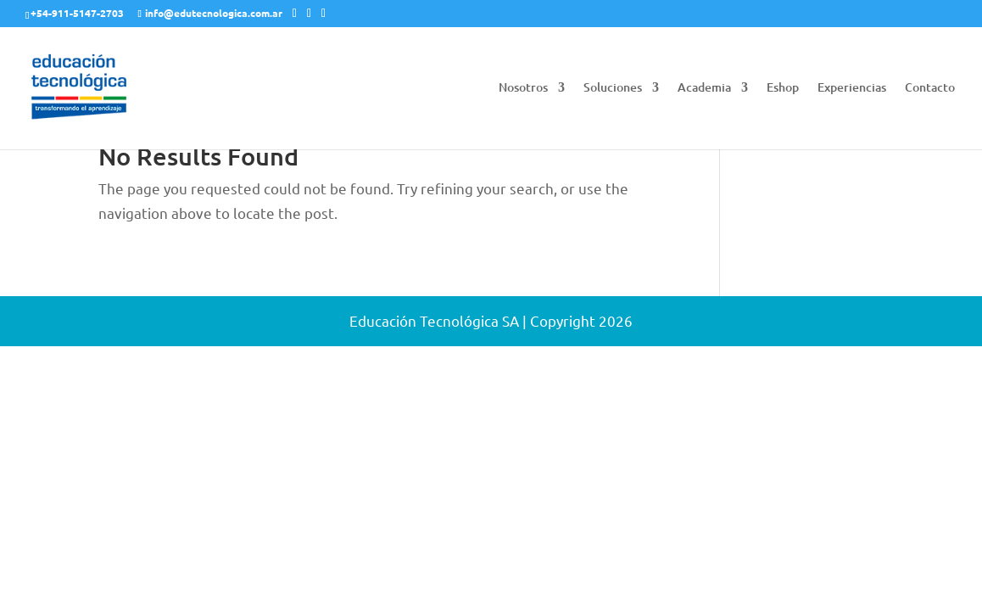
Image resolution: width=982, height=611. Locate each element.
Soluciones (612, 88)
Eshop (783, 88)
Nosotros (523, 88)
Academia (704, 88)
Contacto (930, 88)
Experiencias (851, 88)
